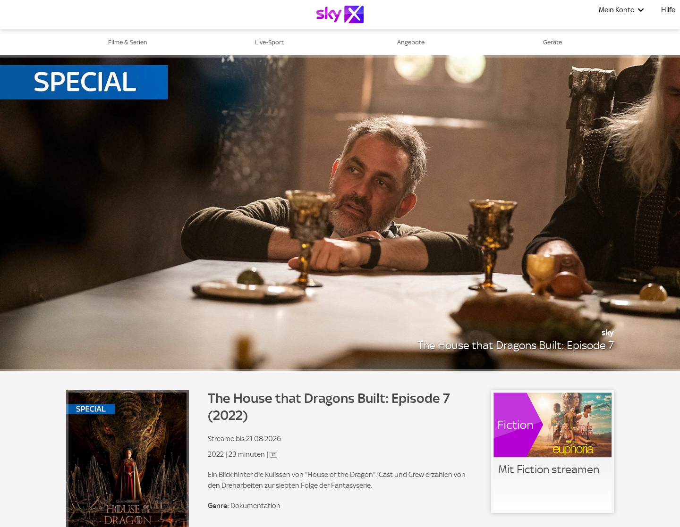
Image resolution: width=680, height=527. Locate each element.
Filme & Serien (127, 42)
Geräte (552, 42)
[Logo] (340, 14)
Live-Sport (269, 42)
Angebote (411, 42)
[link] (552, 451)
